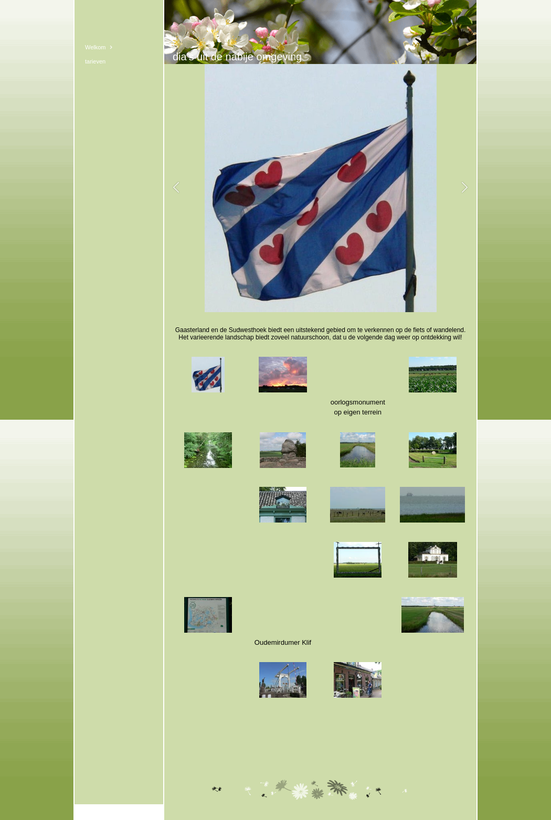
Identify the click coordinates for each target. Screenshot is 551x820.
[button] (176, 188)
